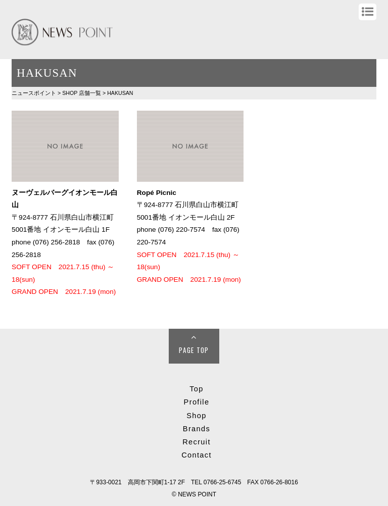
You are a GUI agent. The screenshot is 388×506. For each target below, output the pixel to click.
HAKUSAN (120, 93)
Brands (196, 429)
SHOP (81, 93)
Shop (196, 416)
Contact (196, 455)
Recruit (196, 442)
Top (196, 389)
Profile (197, 402)
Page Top (194, 350)
